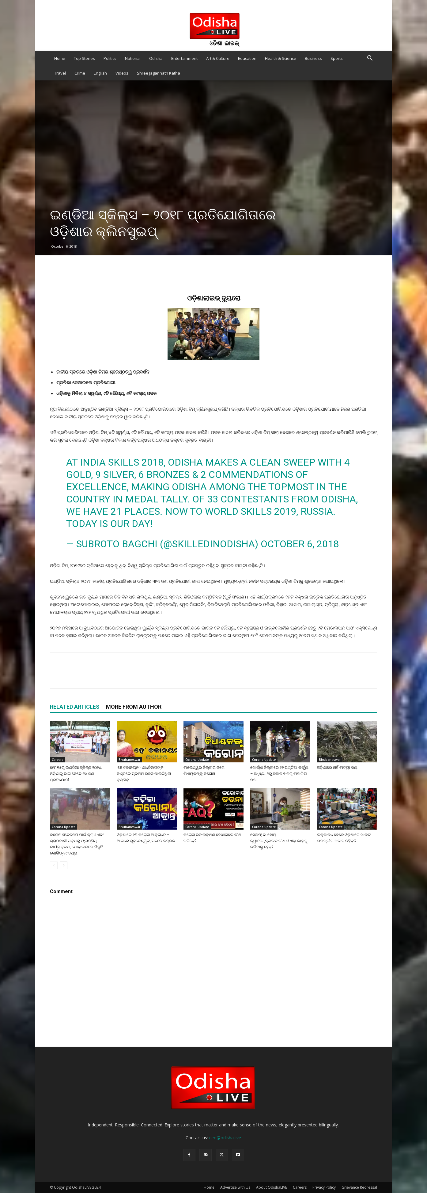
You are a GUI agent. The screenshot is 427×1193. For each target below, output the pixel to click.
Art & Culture (217, 58)
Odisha (156, 58)
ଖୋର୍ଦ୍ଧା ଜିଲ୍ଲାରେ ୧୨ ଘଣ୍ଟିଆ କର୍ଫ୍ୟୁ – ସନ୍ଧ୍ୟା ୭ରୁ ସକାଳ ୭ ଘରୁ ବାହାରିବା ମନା (279, 773)
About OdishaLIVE (271, 1187)
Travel (60, 73)
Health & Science (280, 58)
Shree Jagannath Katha (158, 73)
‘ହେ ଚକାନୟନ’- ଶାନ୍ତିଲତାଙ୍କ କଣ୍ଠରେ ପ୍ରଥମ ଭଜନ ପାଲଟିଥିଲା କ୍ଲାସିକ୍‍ (144, 773)
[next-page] (63, 865)
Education (247, 58)
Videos (121, 73)
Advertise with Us (235, 1187)
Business (313, 58)
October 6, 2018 (300, 544)
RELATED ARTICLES (75, 706)
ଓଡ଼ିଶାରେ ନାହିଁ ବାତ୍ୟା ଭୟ (337, 767)
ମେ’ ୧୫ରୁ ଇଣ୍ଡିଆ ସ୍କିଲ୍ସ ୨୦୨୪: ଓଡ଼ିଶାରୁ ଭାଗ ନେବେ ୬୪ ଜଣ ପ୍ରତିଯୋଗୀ (76, 773)
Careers (57, 759)
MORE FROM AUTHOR (133, 706)
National (133, 58)
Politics (110, 58)
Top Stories (84, 58)
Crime (79, 73)
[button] (369, 59)
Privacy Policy (324, 1187)
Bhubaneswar (129, 759)
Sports (337, 58)
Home (59, 58)
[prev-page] (54, 865)
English (100, 73)
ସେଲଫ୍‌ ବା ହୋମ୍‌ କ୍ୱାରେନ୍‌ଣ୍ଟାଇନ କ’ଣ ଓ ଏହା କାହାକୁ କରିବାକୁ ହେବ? (279, 840)
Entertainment (184, 58)
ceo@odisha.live (225, 1138)
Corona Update (197, 759)
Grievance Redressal (359, 1187)
